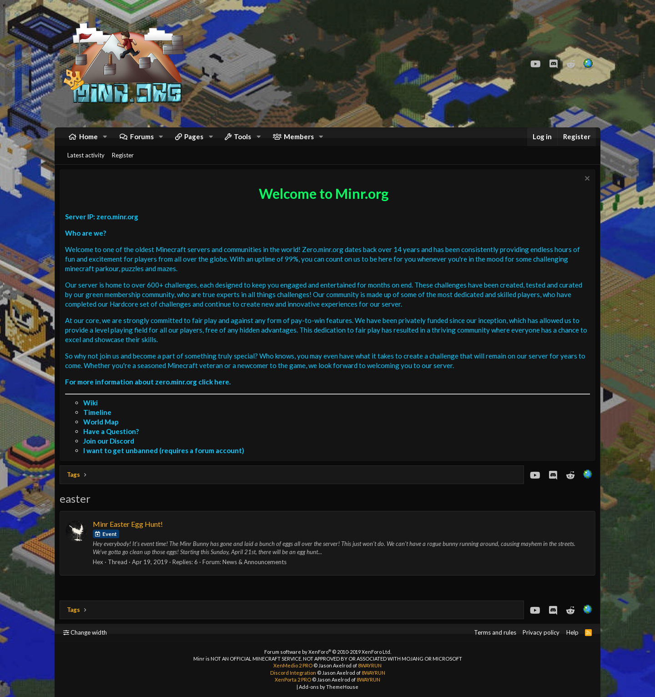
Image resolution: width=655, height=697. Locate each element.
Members (299, 141)
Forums (142, 141)
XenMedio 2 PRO (292, 665)
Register (123, 164)
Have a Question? (113, 443)
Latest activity (86, 164)
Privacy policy (541, 632)
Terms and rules (495, 632)
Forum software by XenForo (327, 652)
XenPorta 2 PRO (293, 679)
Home (88, 141)
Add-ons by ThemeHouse (328, 687)
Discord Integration (293, 673)
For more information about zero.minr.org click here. (150, 393)
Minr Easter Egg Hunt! (130, 535)
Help (572, 632)
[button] (105, 141)
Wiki (93, 414)
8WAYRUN (370, 665)
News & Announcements (257, 573)
